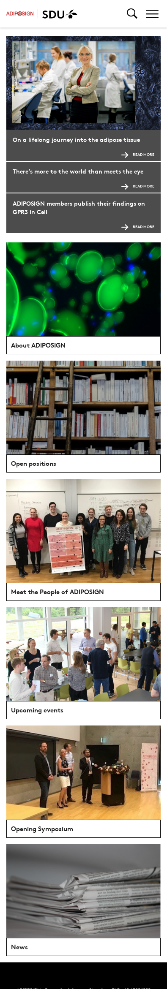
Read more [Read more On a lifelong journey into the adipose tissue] (137, 154)
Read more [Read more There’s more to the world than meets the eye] (137, 186)
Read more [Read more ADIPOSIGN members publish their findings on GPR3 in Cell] (137, 226)
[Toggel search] (132, 13)
